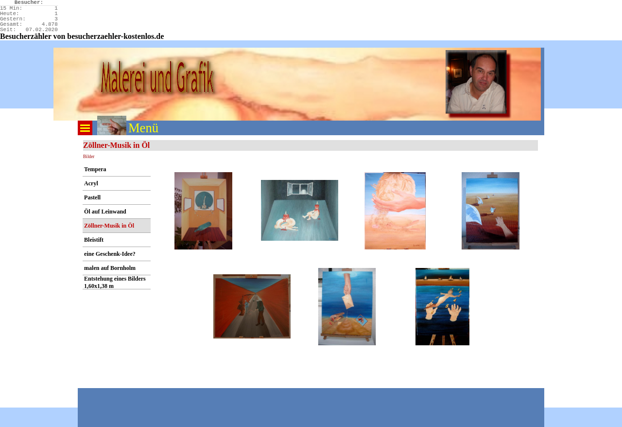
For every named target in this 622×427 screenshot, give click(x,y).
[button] (204, 211)
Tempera (95, 169)
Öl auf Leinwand (105, 211)
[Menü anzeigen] (85, 128)
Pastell (92, 197)
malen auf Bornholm (110, 268)
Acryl (91, 183)
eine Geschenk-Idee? (110, 253)
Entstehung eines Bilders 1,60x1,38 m (115, 282)
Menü (143, 128)
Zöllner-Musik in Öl (109, 225)
